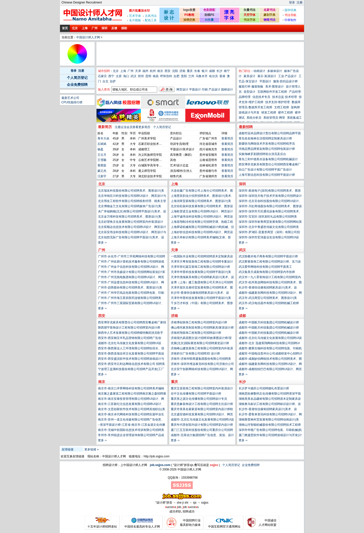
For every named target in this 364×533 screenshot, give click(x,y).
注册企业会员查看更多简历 (132, 127)
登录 (292, 2)
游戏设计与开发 (249, 112)
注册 (300, 2)
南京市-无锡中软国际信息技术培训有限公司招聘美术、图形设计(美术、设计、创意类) (131, 430)
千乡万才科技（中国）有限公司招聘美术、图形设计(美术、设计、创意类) (202, 303)
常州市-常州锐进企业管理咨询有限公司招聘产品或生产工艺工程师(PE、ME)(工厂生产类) (131, 435)
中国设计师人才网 (88, 37)
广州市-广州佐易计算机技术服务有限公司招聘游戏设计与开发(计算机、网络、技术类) (131, 262)
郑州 (141, 76)
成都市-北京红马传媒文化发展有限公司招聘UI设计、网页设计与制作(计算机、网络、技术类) (270, 338)
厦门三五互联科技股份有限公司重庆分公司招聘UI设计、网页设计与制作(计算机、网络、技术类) (202, 430)
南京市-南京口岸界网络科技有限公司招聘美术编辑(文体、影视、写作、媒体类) (131, 389)
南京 (160, 71)
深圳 (104, 28)
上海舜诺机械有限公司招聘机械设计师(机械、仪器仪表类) (202, 227)
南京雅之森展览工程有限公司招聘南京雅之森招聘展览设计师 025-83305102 (132, 394)
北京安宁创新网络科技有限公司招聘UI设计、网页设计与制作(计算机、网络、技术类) (202, 369)
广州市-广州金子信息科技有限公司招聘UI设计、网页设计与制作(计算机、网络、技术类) (131, 267)
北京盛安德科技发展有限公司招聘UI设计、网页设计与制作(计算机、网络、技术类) (202, 415)
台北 (105, 81)
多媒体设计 (274, 71)
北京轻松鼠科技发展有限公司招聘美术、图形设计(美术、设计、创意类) (202, 206)
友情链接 (68, 449)
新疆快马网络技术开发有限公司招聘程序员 (267, 143)
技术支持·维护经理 (277, 102)
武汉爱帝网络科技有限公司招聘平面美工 (265, 266)
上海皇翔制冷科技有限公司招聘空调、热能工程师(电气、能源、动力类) (202, 222)
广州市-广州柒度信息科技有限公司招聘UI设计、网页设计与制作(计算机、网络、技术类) (131, 283)
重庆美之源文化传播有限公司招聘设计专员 (199, 398)
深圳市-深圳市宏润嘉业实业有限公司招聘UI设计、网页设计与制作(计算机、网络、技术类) (269, 238)
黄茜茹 (101, 165)
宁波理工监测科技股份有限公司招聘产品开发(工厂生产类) (131, 369)
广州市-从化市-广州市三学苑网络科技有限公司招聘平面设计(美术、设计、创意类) (131, 257)
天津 (138, 71)
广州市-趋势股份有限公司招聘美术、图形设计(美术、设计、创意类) (130, 288)
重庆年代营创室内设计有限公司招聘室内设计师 (202, 424)
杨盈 (100, 149)
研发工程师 (268, 112)
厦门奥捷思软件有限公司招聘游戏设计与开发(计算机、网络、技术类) (270, 435)
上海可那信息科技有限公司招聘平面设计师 (267, 175)
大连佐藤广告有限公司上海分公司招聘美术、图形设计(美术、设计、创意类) (202, 191)
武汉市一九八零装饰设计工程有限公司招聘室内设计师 (270, 277)
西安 (168, 71)
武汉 (133, 76)
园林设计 (227, 89)
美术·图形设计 (274, 86)
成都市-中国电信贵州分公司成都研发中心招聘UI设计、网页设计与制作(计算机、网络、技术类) (270, 354)
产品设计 (214, 89)
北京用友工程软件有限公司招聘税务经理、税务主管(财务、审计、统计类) (132, 201)
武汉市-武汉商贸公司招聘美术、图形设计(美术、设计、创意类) (268, 298)
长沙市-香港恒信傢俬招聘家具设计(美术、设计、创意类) (268, 288)
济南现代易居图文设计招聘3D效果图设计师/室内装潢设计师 (201, 338)
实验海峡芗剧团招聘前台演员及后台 (262, 154)
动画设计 (259, 71)
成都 (212, 71)
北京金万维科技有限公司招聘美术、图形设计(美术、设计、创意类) (129, 217)
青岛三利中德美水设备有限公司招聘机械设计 (268, 159)
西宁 (111, 76)
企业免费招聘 (77, 85)
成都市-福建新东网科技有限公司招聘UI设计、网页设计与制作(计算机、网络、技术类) (270, 293)
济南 (182, 71)
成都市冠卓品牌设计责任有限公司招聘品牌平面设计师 (270, 134)
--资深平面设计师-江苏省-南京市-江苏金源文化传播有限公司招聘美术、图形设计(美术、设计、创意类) (131, 425)
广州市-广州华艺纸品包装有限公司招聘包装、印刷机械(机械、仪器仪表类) (131, 293)
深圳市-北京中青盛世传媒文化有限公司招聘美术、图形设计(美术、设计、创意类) (269, 227)
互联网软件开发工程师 (272, 91)
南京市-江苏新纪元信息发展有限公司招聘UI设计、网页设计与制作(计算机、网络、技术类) (131, 404)
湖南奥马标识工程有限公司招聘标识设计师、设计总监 (270, 404)
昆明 (148, 76)
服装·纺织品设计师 (285, 81)
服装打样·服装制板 (251, 86)
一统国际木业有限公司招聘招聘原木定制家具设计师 (202, 257)
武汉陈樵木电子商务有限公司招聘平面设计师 (268, 256)
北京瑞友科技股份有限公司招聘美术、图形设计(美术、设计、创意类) (131, 191)
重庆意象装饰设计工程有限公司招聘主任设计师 (202, 404)
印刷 (205, 89)
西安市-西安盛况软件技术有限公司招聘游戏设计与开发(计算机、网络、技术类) (131, 359)
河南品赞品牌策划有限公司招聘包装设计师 (267, 149)
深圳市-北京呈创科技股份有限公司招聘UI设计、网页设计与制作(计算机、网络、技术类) (270, 201)
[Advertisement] (187, 54)
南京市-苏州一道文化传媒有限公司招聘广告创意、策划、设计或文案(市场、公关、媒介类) (131, 420)
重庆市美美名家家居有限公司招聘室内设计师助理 (202, 409)
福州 (145, 71)
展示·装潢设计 (266, 76)
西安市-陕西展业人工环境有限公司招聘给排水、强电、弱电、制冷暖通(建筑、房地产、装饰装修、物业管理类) (131, 349)
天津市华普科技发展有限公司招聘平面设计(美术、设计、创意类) (201, 272)
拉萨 (113, 81)
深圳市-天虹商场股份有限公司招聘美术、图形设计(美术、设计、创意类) (270, 206)
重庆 (190, 71)
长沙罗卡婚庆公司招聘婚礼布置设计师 (264, 388)
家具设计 (249, 76)
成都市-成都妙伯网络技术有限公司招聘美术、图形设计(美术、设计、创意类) (270, 359)
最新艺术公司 (70, 98)
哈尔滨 (213, 76)
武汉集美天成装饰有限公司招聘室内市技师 (267, 272)
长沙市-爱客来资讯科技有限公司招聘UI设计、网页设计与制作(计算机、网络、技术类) (270, 415)
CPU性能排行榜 (71, 102)
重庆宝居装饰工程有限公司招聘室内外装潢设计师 (202, 389)
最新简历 (105, 127)
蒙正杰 (101, 171)
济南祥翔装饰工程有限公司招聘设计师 (196, 332)
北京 (75, 28)
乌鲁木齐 (202, 76)
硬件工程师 (285, 112)
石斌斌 (101, 144)
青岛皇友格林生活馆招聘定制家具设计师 (265, 138)
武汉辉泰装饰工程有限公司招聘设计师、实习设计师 (270, 262)
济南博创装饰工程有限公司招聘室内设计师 (199, 322)
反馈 (114, 28)
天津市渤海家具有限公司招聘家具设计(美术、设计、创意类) (202, 277)
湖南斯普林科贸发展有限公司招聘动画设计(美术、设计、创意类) (269, 420)
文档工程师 (281, 107)
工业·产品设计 (287, 76)
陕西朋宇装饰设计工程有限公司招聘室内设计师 (129, 327)
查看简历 (227, 138)
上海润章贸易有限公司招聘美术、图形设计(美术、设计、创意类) (201, 201)
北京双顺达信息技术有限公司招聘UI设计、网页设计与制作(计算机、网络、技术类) (132, 227)
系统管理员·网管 (274, 117)
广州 (94, 28)
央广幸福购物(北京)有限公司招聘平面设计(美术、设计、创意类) (132, 212)
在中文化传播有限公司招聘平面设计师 (196, 393)
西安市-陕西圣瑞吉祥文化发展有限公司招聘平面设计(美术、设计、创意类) (131, 354)
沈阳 (175, 71)
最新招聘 (246, 127)
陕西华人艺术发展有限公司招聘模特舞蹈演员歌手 (130, 332)
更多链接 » (91, 449)
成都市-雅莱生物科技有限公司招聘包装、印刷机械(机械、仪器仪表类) (270, 349)
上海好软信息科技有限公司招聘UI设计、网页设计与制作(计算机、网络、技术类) (202, 232)
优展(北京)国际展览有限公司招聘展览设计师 (200, 343)
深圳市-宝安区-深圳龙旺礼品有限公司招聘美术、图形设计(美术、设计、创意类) (268, 217)
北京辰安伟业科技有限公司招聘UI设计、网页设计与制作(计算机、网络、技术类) (132, 232)
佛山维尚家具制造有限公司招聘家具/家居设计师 (202, 327)
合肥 (176, 76)
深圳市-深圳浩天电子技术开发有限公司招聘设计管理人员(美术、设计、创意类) (270, 196)
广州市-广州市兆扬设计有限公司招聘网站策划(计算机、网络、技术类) (131, 272)
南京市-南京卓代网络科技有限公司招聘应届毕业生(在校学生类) (131, 415)
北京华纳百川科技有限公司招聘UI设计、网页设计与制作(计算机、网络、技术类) (132, 196)
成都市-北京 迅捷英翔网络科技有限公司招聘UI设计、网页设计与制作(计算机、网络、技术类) (269, 343)
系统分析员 (254, 117)
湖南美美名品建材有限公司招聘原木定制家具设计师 (270, 399)
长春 (197, 71)
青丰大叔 (103, 138)
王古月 (101, 154)
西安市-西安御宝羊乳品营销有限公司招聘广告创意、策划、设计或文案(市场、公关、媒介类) (129, 338)
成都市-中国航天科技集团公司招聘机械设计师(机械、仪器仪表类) (269, 323)
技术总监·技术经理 (284, 97)
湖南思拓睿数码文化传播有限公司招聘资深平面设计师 (270, 394)
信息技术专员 (261, 97)
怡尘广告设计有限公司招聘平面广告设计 (265, 169)
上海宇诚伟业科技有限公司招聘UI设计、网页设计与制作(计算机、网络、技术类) (202, 217)
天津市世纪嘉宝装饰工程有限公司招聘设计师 (200, 266)
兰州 (191, 76)
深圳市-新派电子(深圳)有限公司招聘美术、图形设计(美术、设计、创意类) (270, 191)
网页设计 (182, 89)
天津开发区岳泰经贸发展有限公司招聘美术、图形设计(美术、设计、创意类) (202, 288)
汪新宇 (101, 176)
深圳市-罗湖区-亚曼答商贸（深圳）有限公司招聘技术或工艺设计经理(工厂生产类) (269, 232)
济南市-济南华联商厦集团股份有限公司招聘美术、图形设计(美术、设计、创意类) (201, 359)
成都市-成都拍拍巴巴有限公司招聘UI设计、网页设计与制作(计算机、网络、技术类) (270, 369)
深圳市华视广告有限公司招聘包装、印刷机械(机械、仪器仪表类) (270, 430)
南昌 (156, 76)
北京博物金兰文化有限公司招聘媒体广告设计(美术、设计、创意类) (129, 206)
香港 (222, 76)
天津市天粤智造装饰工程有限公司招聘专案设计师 (202, 262)
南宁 (227, 71)
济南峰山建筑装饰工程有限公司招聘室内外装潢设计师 (202, 349)
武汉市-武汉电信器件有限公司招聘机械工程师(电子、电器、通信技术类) (269, 303)
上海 (85, 28)
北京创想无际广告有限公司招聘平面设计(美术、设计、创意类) (131, 238)
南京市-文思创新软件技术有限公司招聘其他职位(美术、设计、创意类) (131, 409)
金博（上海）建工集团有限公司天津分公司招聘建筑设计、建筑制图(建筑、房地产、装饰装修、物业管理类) (202, 283)
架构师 (295, 107)
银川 (205, 71)
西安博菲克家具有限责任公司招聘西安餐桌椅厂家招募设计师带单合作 (270, 165)
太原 (119, 76)
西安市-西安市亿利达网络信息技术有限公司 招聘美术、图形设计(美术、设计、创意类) (131, 364)
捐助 (124, 28)
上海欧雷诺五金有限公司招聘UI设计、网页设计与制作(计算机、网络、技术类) (202, 212)
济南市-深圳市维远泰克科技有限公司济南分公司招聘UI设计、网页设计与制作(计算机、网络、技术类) (202, 364)
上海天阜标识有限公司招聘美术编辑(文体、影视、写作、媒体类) (201, 238)
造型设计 (249, 91)
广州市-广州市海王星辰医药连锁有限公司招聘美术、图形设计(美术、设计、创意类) (129, 298)
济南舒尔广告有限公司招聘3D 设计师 (195, 353)
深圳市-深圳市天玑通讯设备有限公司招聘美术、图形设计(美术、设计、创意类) (270, 212)
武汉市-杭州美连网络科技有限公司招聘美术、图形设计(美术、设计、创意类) (270, 283)
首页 (65, 28)
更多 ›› (243, 242)
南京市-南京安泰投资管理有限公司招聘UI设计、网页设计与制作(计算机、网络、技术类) (131, 399)
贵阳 (184, 76)
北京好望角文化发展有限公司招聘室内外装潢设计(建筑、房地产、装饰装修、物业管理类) (130, 222)
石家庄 (102, 76)
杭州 (153, 71)
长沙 (219, 71)
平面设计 (195, 89)
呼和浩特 (166, 76)
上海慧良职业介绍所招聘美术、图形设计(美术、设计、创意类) (202, 196)
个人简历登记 (77, 78)
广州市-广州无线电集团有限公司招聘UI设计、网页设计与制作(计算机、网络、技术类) (131, 277)
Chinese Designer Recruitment (81, 2)
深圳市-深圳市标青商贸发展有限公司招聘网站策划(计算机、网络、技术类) (270, 222)
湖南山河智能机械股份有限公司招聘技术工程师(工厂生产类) (270, 425)
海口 (126, 76)
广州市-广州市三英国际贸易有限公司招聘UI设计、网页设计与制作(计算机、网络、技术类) (131, 303)
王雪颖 (101, 160)
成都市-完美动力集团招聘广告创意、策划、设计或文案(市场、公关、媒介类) (202, 435)
